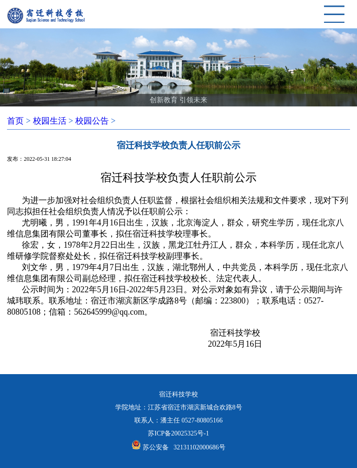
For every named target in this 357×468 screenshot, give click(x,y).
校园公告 (92, 120)
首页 (15, 120)
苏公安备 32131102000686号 (184, 447)
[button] (163, 91)
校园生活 (49, 120)
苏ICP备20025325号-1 (178, 433)
